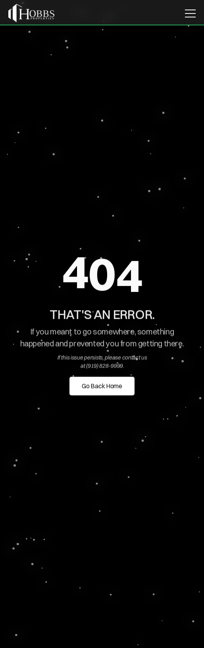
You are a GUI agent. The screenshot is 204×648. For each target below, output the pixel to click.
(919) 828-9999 (104, 366)
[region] (102, 275)
